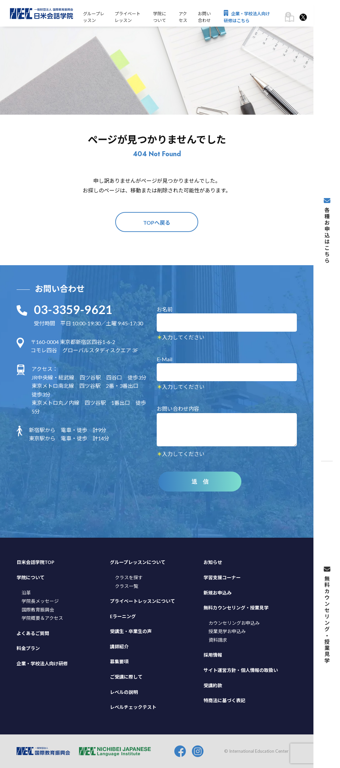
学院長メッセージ (40, 601)
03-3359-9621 (73, 309)
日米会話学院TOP (35, 562)
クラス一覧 (126, 586)
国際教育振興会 (38, 609)
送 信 (200, 482)
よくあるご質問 (33, 633)
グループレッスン (93, 17)
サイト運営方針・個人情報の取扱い (241, 670)
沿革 (26, 593)
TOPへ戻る (156, 222)
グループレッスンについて (137, 562)
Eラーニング (123, 616)
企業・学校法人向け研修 (42, 663)
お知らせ (213, 562)
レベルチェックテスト (133, 707)
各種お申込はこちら (326, 230)
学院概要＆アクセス (42, 618)
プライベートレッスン (127, 17)
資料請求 (218, 640)
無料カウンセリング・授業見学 (236, 607)
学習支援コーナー (222, 577)
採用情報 (213, 655)
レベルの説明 (124, 692)
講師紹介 (119, 646)
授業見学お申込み (227, 631)
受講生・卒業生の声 (131, 631)
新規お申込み (217, 593)
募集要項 (119, 661)
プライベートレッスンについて (142, 601)
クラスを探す (129, 577)
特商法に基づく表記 (224, 700)
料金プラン (28, 648)
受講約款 (213, 685)
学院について (159, 17)
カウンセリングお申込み (234, 623)
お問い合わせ (204, 17)
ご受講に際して (126, 677)
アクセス (183, 17)
